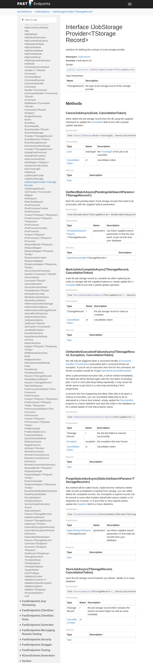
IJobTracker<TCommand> (38, 192)
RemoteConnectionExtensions (40, 464)
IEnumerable (79, 257)
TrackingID (106, 151)
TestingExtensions (34, 556)
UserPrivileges (32, 573)
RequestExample (33, 471)
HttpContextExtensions (36, 40)
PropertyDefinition (34, 435)
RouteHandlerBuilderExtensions (41, 491)
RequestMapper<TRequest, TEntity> (39, 476)
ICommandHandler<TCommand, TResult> (41, 95)
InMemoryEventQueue (36, 307)
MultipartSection (33, 359)
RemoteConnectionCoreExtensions (37, 460)
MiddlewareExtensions (36, 353)
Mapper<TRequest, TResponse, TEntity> (41, 348)
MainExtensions (33, 343)
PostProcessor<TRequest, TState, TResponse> (38, 404)
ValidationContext (33, 576)
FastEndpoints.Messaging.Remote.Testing (39, 632)
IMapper (29, 195)
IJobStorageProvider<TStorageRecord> (72, 11)
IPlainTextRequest (34, 201)
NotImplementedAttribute (37, 362)
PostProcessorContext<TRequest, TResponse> (41, 397)
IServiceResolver (33, 284)
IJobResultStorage (34, 178)
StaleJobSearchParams (79, 530)
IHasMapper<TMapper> (37, 162)
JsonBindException (34, 330)
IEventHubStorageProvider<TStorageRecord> (39, 134)
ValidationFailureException (38, 583)
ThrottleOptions (32, 563)
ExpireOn (82, 504)
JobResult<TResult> (35, 323)
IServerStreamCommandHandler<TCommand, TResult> (40, 272)
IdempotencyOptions (35, 300)
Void (27, 596)
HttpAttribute (31, 34)
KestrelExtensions (34, 333)
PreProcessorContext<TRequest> (35, 417)
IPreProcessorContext (36, 228)
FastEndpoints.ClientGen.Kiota (38, 617)
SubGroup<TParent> (35, 524)
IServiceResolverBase (36, 287)
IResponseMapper (34, 261)
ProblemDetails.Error (35, 431)
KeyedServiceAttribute (36, 336)
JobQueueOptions (34, 320)
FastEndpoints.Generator (38, 624)
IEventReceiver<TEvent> (37, 139)
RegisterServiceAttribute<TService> (35, 447)
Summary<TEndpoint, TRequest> (36, 548)
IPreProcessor (32, 224)
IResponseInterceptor (36, 257)
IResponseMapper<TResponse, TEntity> (41, 266)
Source (28, 507)
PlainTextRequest (33, 385)
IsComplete (97, 122)
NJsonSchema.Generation (38, 655)
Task (69, 180)
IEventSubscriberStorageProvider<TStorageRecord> (39, 148)
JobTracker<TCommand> (38, 326)
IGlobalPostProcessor (36, 152)
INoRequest (31, 198)
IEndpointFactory (33, 116)
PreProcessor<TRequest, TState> (38, 424)
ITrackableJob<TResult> (37, 290)
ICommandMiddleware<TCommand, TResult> (37, 103)
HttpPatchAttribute (34, 50)
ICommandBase (33, 77)
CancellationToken (73, 162)
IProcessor (30, 241)
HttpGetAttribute (33, 47)
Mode (27, 356)
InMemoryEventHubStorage (39, 303)
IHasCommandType (35, 159)
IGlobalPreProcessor (35, 155)
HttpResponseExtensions (37, 60)
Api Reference (24, 11)
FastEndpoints (42, 11)
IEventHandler (32, 126)
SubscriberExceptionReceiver (40, 527)
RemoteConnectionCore (37, 455)
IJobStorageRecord (34, 188)
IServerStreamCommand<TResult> (35, 279)
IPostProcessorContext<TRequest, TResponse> (41, 213)
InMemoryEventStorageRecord (40, 310)
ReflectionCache (33, 441)
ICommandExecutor (35, 80)
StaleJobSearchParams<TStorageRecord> (38, 512)
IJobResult (30, 172)
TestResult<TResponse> (37, 553)
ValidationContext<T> (36, 579)
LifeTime (29, 339)
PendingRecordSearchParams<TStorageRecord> (38, 381)
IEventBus (30, 123)
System (26, 661)
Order (27, 366)
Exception (72, 441)
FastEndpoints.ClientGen (38, 610)
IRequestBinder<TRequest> (39, 244)
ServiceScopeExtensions (37, 504)
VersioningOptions (34, 593)
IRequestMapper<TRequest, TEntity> (39, 253)
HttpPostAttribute (33, 54)
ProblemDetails (32, 428)
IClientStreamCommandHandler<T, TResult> (37, 69)
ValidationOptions (33, 586)
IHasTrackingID (32, 169)
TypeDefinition (32, 570)
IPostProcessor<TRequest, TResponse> (38, 220)
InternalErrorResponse (36, 313)
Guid (69, 151)
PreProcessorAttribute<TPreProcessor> (39, 410)
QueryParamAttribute (35, 438)
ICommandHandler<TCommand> (36, 88)
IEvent (28, 119)
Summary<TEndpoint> (36, 543)
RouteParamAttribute (35, 494)
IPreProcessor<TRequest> (38, 238)
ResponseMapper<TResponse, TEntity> (40, 486)
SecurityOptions (33, 497)
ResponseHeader (33, 481)
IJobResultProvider (34, 175)
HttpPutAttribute (33, 57)
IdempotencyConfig (34, 293)
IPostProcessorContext (36, 208)
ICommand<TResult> (35, 109)
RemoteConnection (34, 451)
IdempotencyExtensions (37, 297)
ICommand (30, 73)
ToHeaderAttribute (34, 566)
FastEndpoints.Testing (36, 650)
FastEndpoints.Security (37, 639)
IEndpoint (29, 113)
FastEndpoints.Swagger (37, 644)
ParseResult (31, 369)
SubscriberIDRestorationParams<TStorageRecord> (38, 539)
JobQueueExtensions (35, 316)
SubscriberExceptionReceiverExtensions (40, 532)
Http (27, 31)
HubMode (30, 63)
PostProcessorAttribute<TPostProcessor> (40, 391)
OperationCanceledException (116, 370)
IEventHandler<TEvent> (37, 129)
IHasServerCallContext (36, 165)
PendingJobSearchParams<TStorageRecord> (38, 374)
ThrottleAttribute (33, 560)
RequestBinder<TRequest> (39, 468)
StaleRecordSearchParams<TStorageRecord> (38, 519)
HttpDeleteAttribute (34, 44)
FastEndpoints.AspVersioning (34, 603)
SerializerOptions (33, 501)
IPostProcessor (32, 205)
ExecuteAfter (126, 400)
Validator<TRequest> (35, 589)
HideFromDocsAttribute (37, 27)
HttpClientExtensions (35, 37)
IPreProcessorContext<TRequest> (35, 233)
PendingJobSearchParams (76, 232)
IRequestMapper (33, 247)
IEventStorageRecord (36, 142)
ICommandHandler (34, 83)
